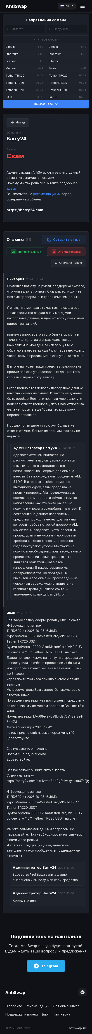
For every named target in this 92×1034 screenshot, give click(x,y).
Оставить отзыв (63, 240)
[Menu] (82, 6)
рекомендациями (47, 194)
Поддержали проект (21, 1014)
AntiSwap (16, 6)
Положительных (26, 251)
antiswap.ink (78, 1028)
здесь (11, 188)
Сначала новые (68, 263)
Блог (45, 1014)
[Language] (67, 6)
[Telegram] (82, 992)
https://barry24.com (25, 210)
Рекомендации (37, 1006)
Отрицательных (66, 251)
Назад (17, 122)
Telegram (46, 966)
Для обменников (66, 1006)
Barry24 (16, 138)
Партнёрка (61, 1014)
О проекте (13, 1006)
